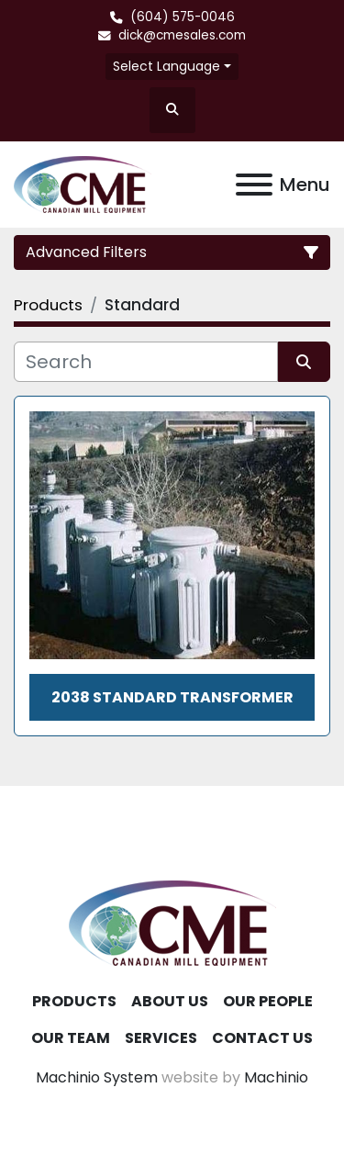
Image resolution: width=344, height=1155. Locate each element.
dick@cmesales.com (182, 35)
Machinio (276, 1077)
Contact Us (262, 1037)
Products (74, 1001)
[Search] (146, 362)
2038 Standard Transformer (172, 697)
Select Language (166, 66)
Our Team (70, 1037)
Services (161, 1037)
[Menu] (254, 185)
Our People (268, 1001)
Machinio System (97, 1077)
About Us (169, 1001)
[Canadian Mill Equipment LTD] (172, 922)
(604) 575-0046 (182, 17)
